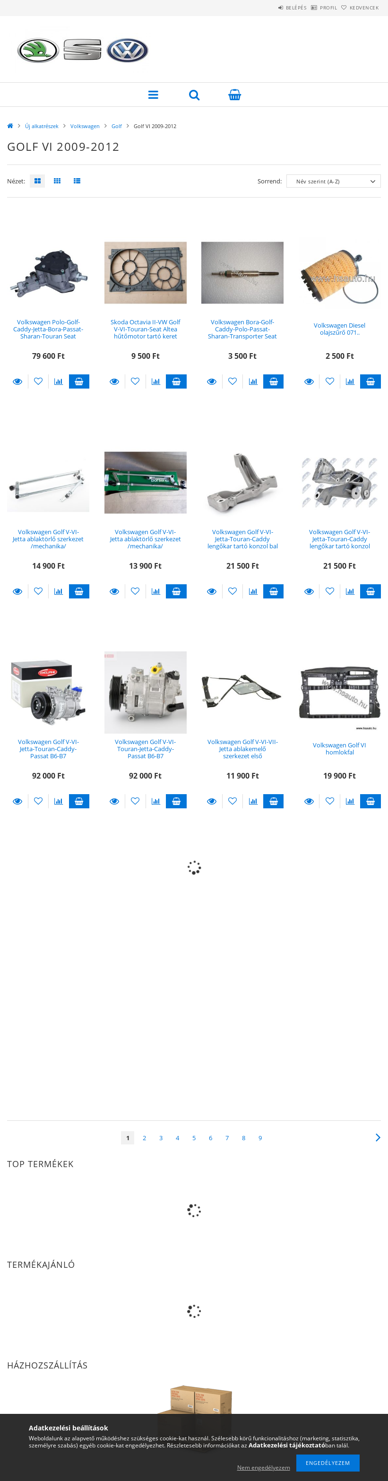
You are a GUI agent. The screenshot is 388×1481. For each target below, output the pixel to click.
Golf (117, 126)
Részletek (17, 381)
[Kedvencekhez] (38, 381)
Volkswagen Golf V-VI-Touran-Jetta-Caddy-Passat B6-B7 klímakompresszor (145, 752)
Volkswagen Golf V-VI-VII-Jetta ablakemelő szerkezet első (242, 749)
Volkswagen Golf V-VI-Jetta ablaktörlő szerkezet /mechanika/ (48, 539)
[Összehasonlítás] (59, 381)
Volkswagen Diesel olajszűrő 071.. (339, 329)
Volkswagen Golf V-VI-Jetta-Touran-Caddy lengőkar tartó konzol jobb (339, 542)
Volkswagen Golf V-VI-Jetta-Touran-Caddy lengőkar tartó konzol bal (242, 539)
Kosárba (79, 381)
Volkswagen (85, 126)
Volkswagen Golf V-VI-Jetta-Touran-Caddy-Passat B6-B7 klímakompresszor (48, 752)
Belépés (271, 7)
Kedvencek (359, 7)
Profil (313, 7)
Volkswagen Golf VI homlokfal (339, 748)
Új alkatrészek (42, 126)
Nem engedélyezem (263, 1468)
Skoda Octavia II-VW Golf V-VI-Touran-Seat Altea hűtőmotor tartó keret (145, 329)
